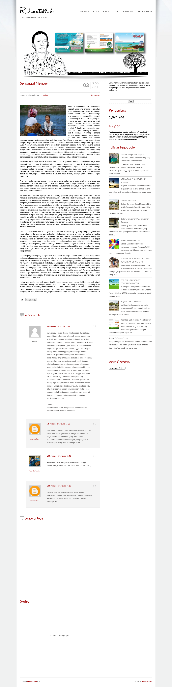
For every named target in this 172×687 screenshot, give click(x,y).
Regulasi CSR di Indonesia (131, 302)
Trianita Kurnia (34, 471)
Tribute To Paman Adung (118, 338)
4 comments (95, 95)
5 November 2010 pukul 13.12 (58, 327)
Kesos (106, 11)
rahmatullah (34, 439)
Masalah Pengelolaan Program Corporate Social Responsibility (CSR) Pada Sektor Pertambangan (135, 158)
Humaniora (128, 11)
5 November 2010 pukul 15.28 (58, 424)
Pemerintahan (145, 11)
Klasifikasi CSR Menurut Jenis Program (136, 320)
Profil (96, 11)
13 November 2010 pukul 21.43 (59, 456)
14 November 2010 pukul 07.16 (59, 486)
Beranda (84, 11)
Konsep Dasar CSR (128, 201)
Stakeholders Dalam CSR (130, 240)
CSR (116, 11)
